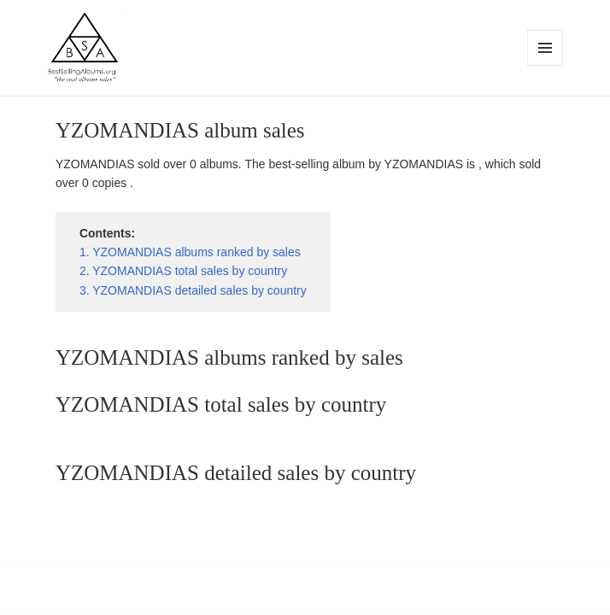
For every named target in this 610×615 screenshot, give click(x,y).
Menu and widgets (545, 65)
